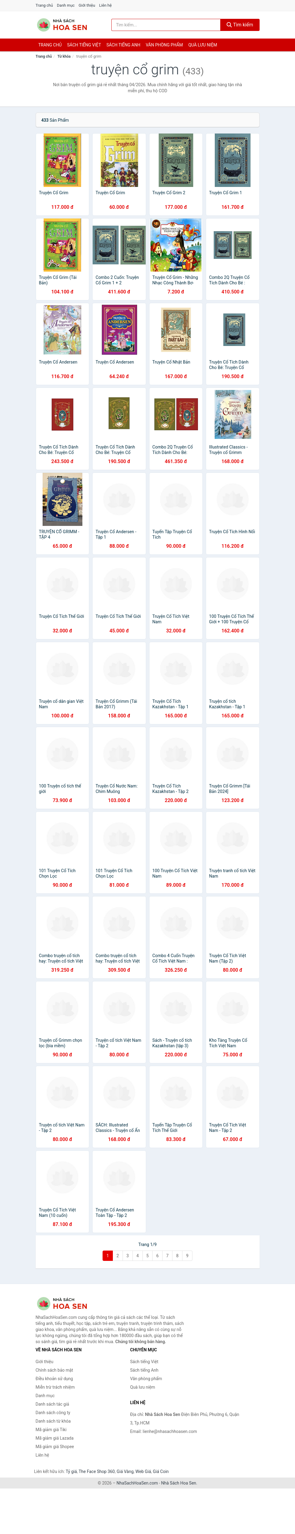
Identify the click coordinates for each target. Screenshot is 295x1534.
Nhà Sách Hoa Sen (178, 1483)
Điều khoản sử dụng (54, 1378)
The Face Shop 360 (97, 1471)
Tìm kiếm (240, 25)
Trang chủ (44, 5)
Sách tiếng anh (123, 44)
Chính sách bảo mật (54, 1370)
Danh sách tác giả (52, 1404)
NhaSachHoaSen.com (137, 1483)
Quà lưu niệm (202, 44)
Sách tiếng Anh (144, 1370)
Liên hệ (105, 5)
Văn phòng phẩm (164, 44)
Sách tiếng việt (84, 44)
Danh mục (66, 5)
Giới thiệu (87, 5)
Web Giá (143, 1471)
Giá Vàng (124, 1471)
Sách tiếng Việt (144, 1361)
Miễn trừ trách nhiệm (55, 1387)
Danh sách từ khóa (53, 1421)
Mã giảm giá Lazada (55, 1438)
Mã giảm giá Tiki (51, 1429)
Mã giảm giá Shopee (55, 1446)
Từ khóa (63, 56)
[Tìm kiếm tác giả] (166, 25)
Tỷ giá (71, 1471)
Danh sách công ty (53, 1412)
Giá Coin (161, 1471)
